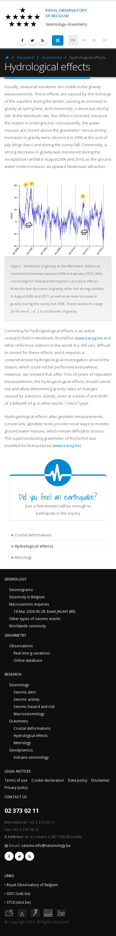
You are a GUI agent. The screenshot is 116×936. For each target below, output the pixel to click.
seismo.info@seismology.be (46, 845)
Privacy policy (16, 787)
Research (25, 57)
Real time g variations (32, 653)
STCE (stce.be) (19, 902)
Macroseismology (29, 713)
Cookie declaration (47, 780)
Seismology (19, 684)
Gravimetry (52, 57)
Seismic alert (25, 692)
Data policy (77, 780)
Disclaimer (100, 780)
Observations (21, 645)
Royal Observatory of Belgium (32, 884)
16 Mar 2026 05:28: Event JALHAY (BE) (45, 611)
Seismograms (21, 589)
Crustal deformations (33, 534)
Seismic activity (27, 699)
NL (94, 40)
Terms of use (16, 780)
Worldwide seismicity (27, 625)
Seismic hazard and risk (34, 706)
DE (105, 40)
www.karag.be (89, 338)
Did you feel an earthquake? (57, 497)
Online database (28, 660)
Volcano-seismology (31, 757)
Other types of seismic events (35, 618)
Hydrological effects (33, 546)
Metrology (23, 557)
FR (83, 40)
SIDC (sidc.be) (19, 893)
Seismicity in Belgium (27, 596)
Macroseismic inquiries (29, 604)
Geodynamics (21, 750)
